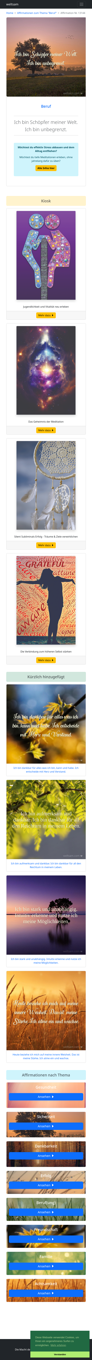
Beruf (46, 106)
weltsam (12, 4)
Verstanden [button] (60, 1354)
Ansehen (46, 1097)
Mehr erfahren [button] (58, 1345)
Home (9, 13)
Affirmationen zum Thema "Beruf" (37, 13)
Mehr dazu (46, 315)
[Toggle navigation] (81, 4)
